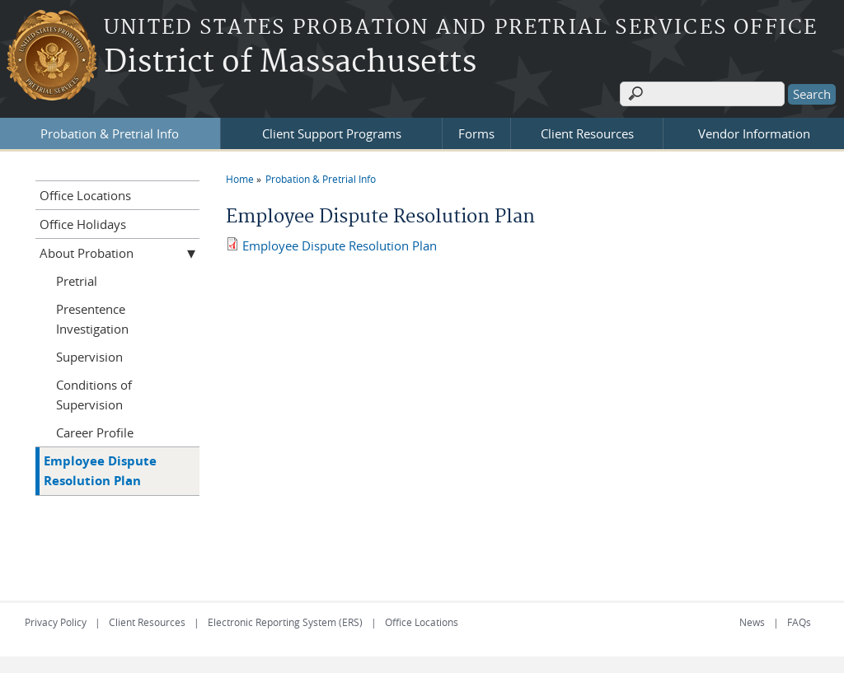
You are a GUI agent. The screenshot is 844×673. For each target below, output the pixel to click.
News (752, 622)
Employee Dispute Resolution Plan (339, 245)
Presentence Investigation (92, 319)
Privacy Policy (56, 622)
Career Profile (95, 432)
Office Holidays (83, 224)
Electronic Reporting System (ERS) (285, 622)
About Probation (87, 253)
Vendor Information (754, 133)
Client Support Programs (331, 133)
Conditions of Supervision (94, 394)
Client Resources (587, 133)
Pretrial (76, 281)
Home (240, 178)
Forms (476, 133)
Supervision (89, 356)
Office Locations (85, 195)
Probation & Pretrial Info (109, 133)
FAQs (799, 622)
